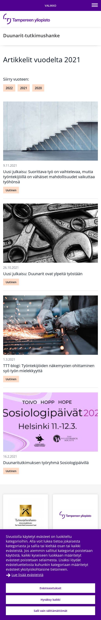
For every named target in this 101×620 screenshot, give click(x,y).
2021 (23, 88)
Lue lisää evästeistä (27, 574)
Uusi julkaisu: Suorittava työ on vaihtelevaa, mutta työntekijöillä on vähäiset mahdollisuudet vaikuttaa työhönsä (49, 176)
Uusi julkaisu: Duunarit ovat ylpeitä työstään (42, 273)
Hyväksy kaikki (50, 599)
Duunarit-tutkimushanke (31, 35)
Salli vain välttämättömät (50, 611)
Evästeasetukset (50, 588)
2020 (38, 88)
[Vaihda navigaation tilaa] (50, 5)
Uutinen (11, 190)
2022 (9, 88)
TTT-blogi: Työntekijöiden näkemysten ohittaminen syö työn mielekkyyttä (48, 368)
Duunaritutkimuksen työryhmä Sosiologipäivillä (46, 462)
